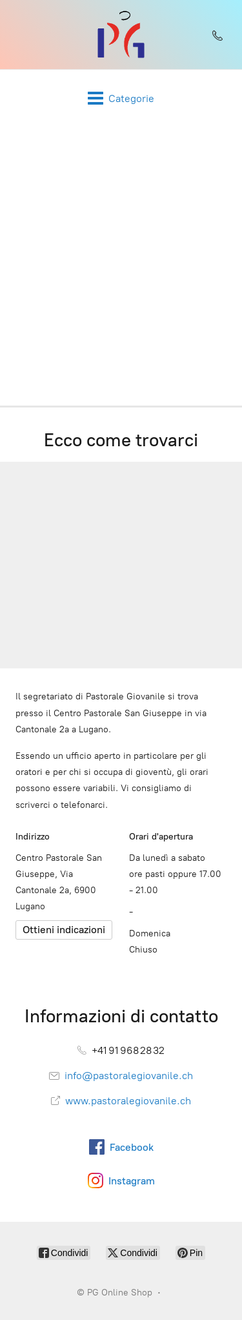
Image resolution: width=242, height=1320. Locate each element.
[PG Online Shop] (120, 34)
